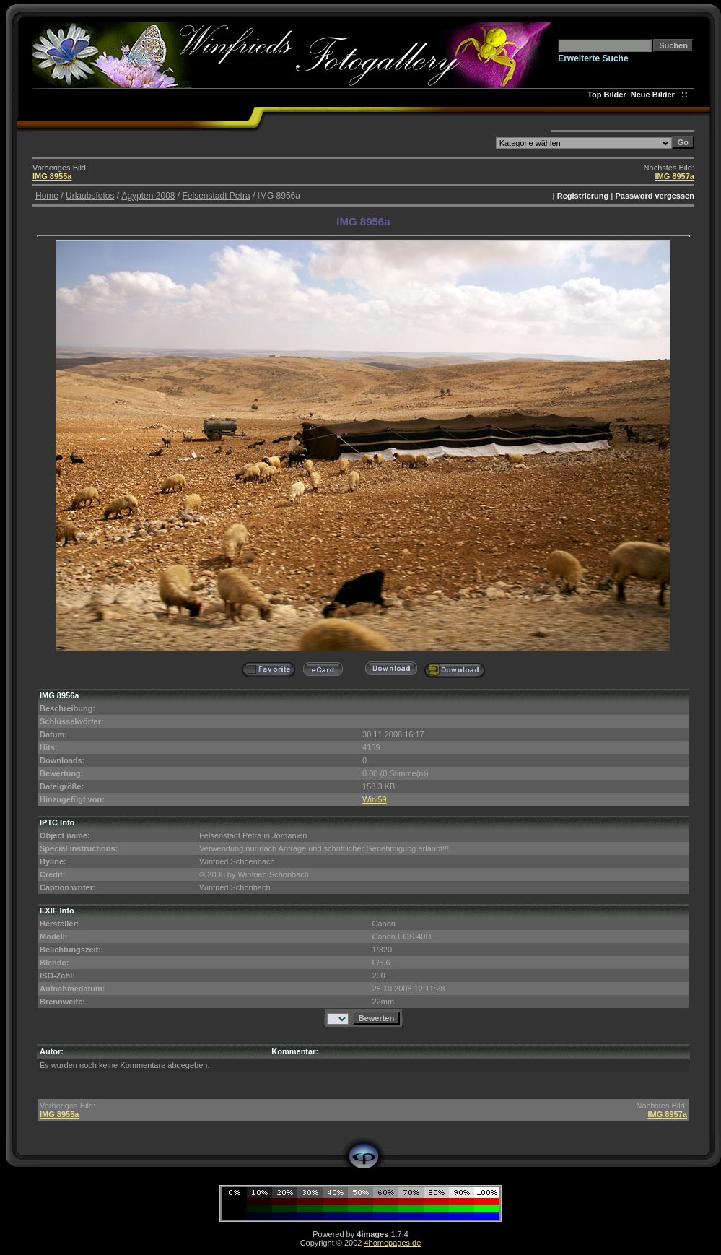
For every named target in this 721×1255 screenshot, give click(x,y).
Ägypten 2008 (148, 196)
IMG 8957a (674, 176)
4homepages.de (392, 1242)
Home (46, 196)
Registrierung (583, 195)
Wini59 (374, 799)
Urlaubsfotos (90, 196)
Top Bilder (606, 94)
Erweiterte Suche (593, 58)
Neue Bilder (655, 94)
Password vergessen (654, 195)
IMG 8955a (51, 176)
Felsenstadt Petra (216, 196)
